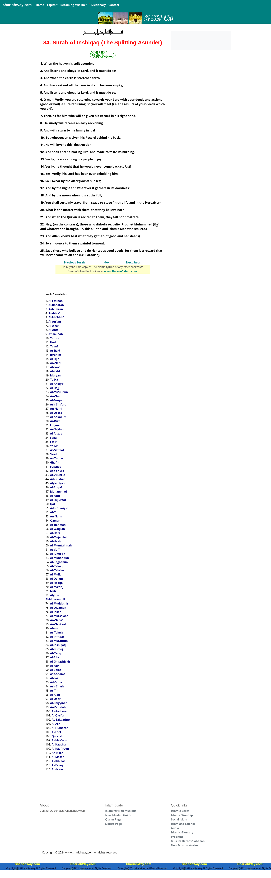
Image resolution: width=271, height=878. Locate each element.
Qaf (52, 504)
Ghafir (54, 462)
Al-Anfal (54, 330)
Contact (114, 5)
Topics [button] (51, 5)
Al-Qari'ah (59, 715)
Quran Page (113, 819)
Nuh (53, 591)
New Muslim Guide (118, 815)
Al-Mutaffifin (59, 641)
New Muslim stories (184, 845)
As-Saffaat (57, 450)
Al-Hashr (56, 541)
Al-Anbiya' (57, 384)
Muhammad (58, 491)
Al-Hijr (54, 359)
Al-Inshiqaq (58, 645)
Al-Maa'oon (59, 740)
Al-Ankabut (58, 417)
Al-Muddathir (59, 603)
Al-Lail (54, 678)
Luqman (56, 425)
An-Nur (55, 396)
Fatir (53, 442)
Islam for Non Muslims (120, 811)
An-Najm (56, 516)
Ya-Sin (54, 446)
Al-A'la (54, 657)
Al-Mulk (55, 574)
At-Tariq (55, 653)
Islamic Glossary (182, 832)
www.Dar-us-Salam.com (120, 271)
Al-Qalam (56, 578)
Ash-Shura (57, 471)
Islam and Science (183, 824)
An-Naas (57, 769)
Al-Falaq (57, 765)
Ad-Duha (56, 682)
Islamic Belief (180, 811)
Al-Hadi (55, 533)
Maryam (56, 375)
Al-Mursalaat (59, 616)
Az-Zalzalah (58, 707)
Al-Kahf (55, 371)
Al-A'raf (54, 326)
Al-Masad (58, 757)
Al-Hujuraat (58, 500)
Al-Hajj (54, 388)
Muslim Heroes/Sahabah (188, 841)
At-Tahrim (57, 570)
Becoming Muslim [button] (72, 5)
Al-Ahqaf (56, 487)
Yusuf (54, 346)
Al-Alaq (55, 695)
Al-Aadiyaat (60, 711)
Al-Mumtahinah (61, 545)
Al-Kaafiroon (60, 748)
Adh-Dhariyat (59, 508)
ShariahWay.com (17, 4)
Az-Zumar (56, 458)
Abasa (54, 628)
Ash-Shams (57, 674)
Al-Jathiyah (57, 483)
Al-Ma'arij (56, 587)
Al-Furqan (57, 400)
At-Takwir (57, 632)
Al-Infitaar (57, 637)
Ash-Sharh (57, 686)
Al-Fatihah (56, 301)
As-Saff (55, 549)
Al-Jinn (54, 595)
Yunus (54, 338)
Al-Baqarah (56, 305)
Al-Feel (56, 732)
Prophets (177, 837)
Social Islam (179, 819)
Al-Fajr (54, 666)
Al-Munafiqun (59, 558)
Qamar (55, 520)
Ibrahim (55, 355)
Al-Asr (56, 724)
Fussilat (55, 467)
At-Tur (54, 512)
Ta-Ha (54, 379)
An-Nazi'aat (58, 624)
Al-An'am (55, 321)
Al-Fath (55, 496)
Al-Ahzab (56, 433)
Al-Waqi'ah (57, 529)
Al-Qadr (55, 699)
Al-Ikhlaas (58, 761)
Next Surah (134, 262)
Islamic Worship (182, 815)
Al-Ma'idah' (56, 317)
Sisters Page (113, 824)
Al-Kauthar (59, 744)
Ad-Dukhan (58, 479)
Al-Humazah (60, 728)
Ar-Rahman (58, 525)
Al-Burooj (56, 649)
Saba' (54, 438)
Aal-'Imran (56, 309)
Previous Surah (74, 262)
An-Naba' (56, 620)
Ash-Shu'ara (58, 404)
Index (105, 262)
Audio (175, 828)
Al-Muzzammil (55, 599)
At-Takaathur (61, 719)
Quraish (57, 736)
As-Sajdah (57, 429)
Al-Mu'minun (59, 392)
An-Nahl (55, 363)
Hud (53, 342)
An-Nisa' (54, 313)
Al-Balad (56, 670)
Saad (53, 454)
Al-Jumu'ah (57, 554)
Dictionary (98, 5)
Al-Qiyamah (58, 608)
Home (40, 5)
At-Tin (54, 690)
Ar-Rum (55, 421)
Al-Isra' (55, 367)
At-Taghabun (59, 562)
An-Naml (56, 408)
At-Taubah (56, 334)
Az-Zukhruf (57, 475)
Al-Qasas (56, 413)
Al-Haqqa (56, 583)
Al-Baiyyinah (58, 703)
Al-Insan (55, 612)
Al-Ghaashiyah (60, 661)
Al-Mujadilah (59, 537)
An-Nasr (57, 753)
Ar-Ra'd (55, 350)
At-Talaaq (56, 566)
